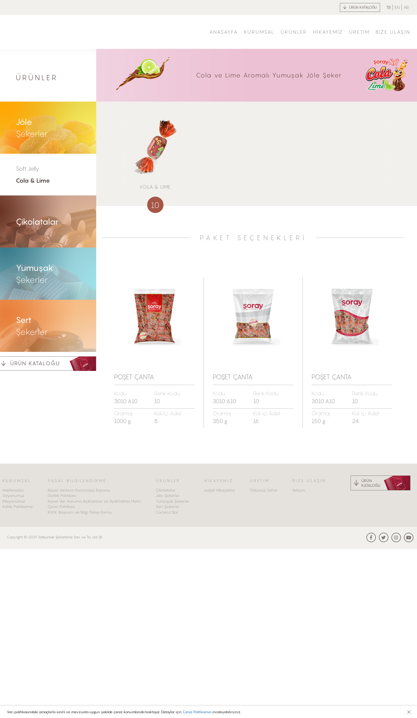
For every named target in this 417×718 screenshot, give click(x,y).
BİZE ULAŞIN (393, 32)
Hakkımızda (13, 490)
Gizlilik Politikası (62, 495)
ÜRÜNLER (294, 32)
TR (388, 7)
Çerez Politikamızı (197, 712)
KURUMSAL (259, 32)
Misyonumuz (13, 501)
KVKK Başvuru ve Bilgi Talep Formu (80, 512)
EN (397, 7)
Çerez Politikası (61, 506)
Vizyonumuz (13, 495)
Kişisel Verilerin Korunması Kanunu (79, 490)
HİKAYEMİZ (328, 32)
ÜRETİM (359, 32)
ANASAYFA (223, 32)
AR (406, 7)
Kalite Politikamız (17, 506)
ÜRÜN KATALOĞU (363, 7)
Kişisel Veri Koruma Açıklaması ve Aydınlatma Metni (94, 501)
